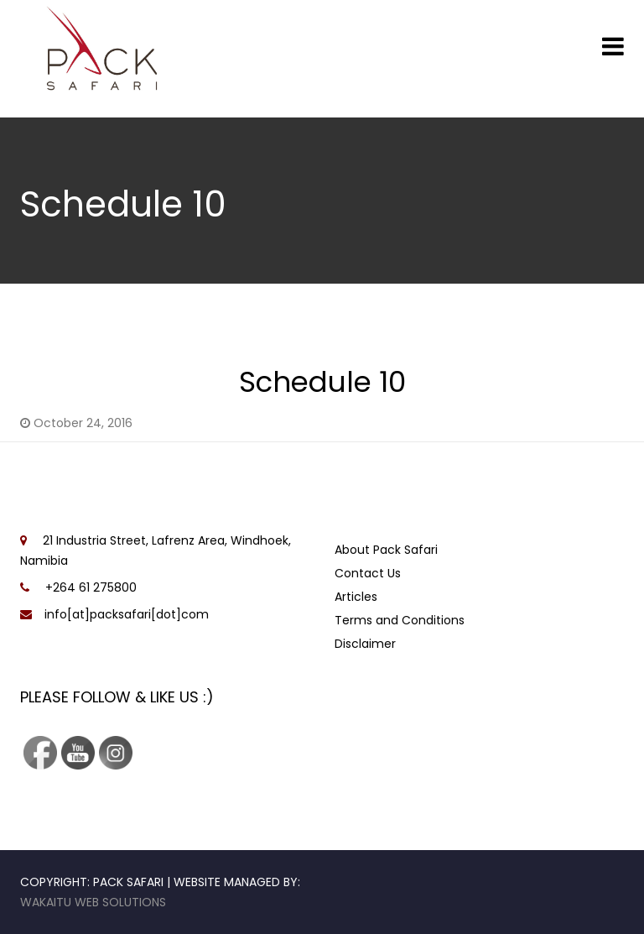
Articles (356, 596)
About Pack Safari (386, 549)
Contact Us (368, 573)
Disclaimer (365, 643)
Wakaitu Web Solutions (93, 902)
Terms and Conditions (400, 620)
